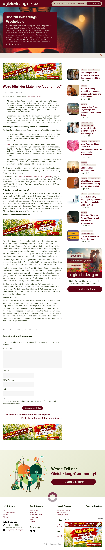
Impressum (33, 522)
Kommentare (39, 330)
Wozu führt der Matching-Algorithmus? (32, 87)
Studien (9, 145)
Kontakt (5, 515)
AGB (31, 519)
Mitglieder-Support (9, 512)
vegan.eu (59, 524)
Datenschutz (34, 517)
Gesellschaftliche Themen (88, 165)
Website (6, 389)
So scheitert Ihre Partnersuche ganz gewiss (27, 414)
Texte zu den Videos (86, 231)
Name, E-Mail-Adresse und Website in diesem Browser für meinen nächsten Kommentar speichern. (31, 402)
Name (6, 371)
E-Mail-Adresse (9, 380)
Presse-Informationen (63, 510)
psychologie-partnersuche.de (66, 536)
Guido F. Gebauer (8, 92)
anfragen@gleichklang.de (14, 530)
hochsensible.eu (61, 526)
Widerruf (6, 517)
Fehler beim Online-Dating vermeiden (41, 418)
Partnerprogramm (62, 515)
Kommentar (8, 348)
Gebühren (33, 512)
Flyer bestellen (61, 512)
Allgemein (84, 70)
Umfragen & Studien (29, 330)
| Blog (21, 3)
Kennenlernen (34, 510)
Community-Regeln (36, 515)
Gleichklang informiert (94, 178)
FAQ (4, 510)
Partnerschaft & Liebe (16, 330)
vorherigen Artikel (33, 97)
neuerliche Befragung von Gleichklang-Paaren (35, 177)
